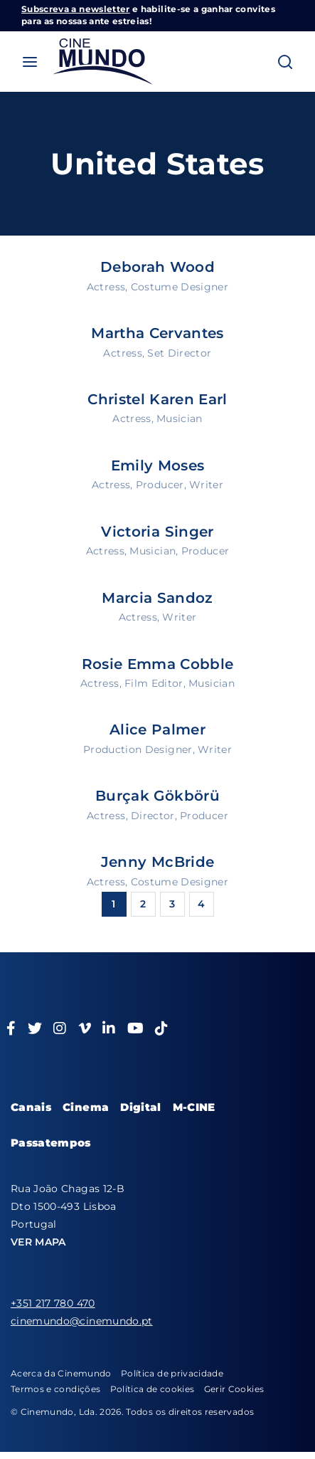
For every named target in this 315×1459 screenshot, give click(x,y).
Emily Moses (158, 465)
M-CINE (194, 1107)
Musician (179, 418)
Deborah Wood (157, 266)
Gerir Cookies (234, 1389)
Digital (140, 1107)
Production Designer (138, 749)
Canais (31, 1107)
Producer (160, 484)
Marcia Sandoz (157, 597)
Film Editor (153, 683)
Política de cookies (152, 1389)
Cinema (86, 1107)
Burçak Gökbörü (157, 795)
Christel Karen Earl (157, 399)
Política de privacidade (172, 1373)
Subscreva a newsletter (75, 9)
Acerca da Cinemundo (61, 1373)
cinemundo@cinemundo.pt (82, 1321)
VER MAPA (38, 1242)
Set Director (179, 353)
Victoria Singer (157, 531)
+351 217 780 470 (53, 1303)
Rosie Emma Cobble (158, 664)
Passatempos (51, 1142)
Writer (206, 484)
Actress (106, 286)
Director (153, 815)
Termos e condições (55, 1389)
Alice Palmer (157, 729)
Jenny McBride (158, 861)
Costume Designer (180, 286)
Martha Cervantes (157, 333)
